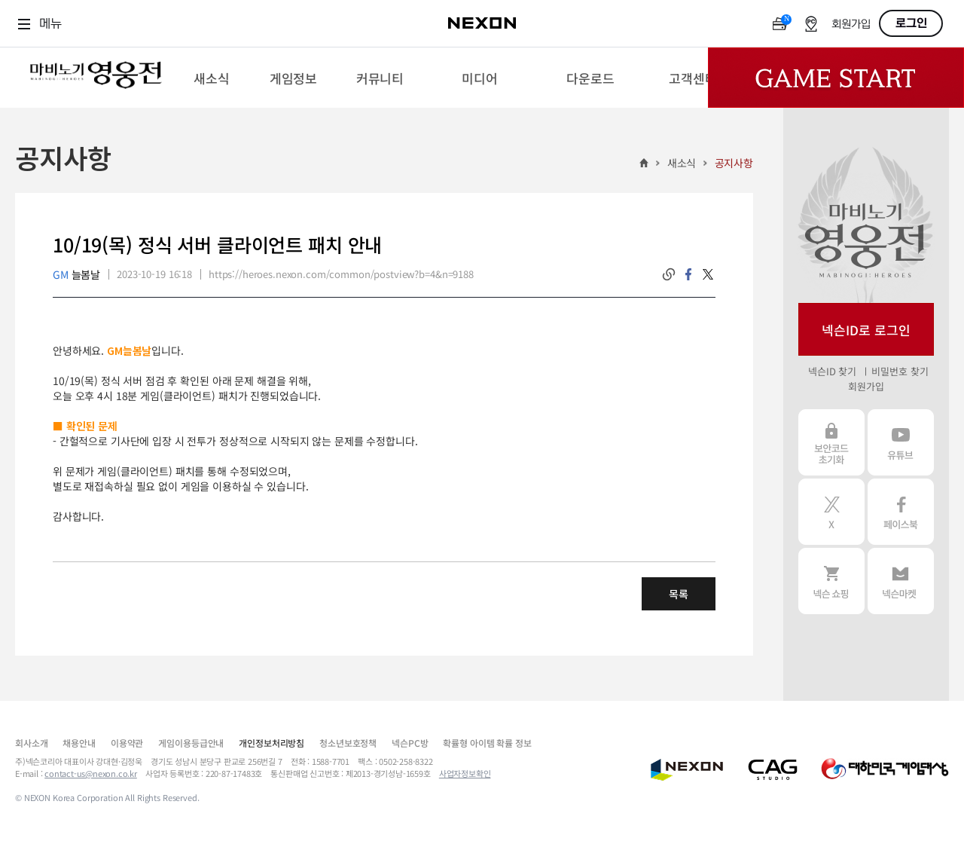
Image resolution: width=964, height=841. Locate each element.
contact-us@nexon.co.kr (90, 773)
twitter (707, 274)
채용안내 (79, 742)
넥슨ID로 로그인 (866, 329)
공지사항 (734, 162)
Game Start (836, 77)
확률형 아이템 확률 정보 (487, 742)
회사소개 (31, 742)
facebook (688, 274)
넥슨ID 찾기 (832, 371)
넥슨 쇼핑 (831, 581)
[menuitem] (211, 77)
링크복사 (668, 274)
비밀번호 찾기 (899, 371)
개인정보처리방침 (271, 742)
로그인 (911, 23)
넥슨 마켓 (901, 581)
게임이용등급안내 (191, 742)
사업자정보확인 (465, 773)
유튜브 (901, 442)
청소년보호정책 (348, 742)
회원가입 (851, 24)
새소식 (682, 162)
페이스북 (901, 512)
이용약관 (127, 742)
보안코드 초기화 (831, 442)
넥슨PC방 (410, 742)
